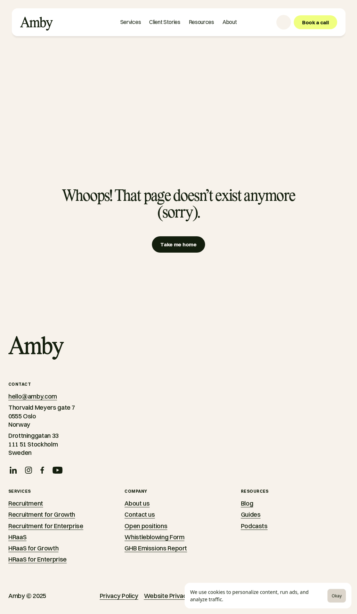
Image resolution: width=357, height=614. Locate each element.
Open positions (145, 526)
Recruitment (25, 503)
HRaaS (17, 537)
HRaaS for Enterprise (37, 559)
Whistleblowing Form (154, 537)
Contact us (139, 514)
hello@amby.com (32, 396)
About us (136, 503)
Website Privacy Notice (177, 596)
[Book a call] (315, 22)
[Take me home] (178, 244)
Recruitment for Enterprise (45, 526)
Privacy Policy (119, 596)
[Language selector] (283, 22)
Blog (247, 503)
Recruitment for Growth (41, 514)
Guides (251, 514)
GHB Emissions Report (155, 548)
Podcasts (254, 526)
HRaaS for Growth (33, 548)
